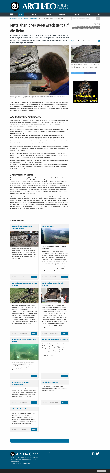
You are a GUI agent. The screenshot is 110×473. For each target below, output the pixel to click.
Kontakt (51, 453)
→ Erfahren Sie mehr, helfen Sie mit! (20, 463)
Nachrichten (33, 18)
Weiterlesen (34, 277)
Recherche (48, 14)
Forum (89, 14)
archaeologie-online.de (16, 18)
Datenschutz (59, 453)
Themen (34, 14)
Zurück (40, 441)
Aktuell (21, 14)
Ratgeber (76, 14)
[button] (77, 73)
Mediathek (62, 14)
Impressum (44, 453)
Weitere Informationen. (41, 471)
